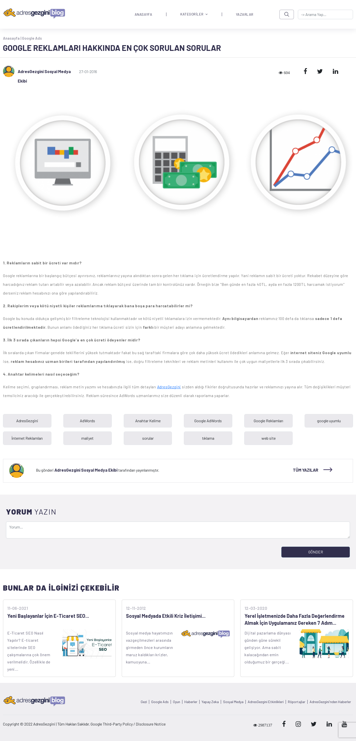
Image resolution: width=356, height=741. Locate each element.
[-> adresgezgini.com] (325, 14)
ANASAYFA (143, 14)
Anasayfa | (12, 38)
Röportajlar (296, 702)
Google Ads (32, 38)
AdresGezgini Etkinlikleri (266, 702)
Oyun (176, 702)
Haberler (190, 702)
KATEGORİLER (194, 14)
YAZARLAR (244, 14)
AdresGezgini (169, 387)
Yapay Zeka (210, 702)
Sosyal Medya (233, 702)
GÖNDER (315, 551)
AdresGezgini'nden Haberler (330, 702)
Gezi (144, 702)
